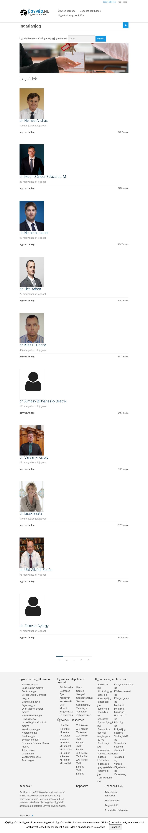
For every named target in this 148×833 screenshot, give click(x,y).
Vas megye (28, 753)
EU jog (100, 739)
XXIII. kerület (80, 772)
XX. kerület (82, 756)
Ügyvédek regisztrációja (71, 15)
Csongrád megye (31, 701)
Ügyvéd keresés (67, 11)
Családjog (102, 712)
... (74, 659)
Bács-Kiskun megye (32, 687)
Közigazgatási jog (120, 700)
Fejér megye (28, 705)
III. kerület (65, 732)
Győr (62, 704)
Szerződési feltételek (116, 810)
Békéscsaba (66, 687)
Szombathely (82, 704)
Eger (62, 694)
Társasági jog (119, 759)
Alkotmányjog (103, 691)
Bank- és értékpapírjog (103, 696)
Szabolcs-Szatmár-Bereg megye (35, 745)
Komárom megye (31, 729)
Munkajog (119, 712)
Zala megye (28, 760)
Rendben (115, 827)
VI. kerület (65, 742)
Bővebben (25, 815)
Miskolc (64, 708)
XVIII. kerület (80, 748)
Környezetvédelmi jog (120, 686)
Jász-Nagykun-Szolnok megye (34, 724)
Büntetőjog (103, 708)
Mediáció (119, 705)
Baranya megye (30, 684)
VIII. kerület (66, 749)
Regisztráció (123, 2)
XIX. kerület (82, 753)
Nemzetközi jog (120, 717)
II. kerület (64, 728)
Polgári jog (119, 729)
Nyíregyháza (66, 715)
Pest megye (28, 736)
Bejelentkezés (109, 2)
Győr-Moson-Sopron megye (32, 710)
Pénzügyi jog (119, 724)
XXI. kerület (82, 759)
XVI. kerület (82, 735)
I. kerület (64, 725)
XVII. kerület (80, 741)
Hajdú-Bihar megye (32, 715)
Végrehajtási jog (120, 769)
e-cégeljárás (102, 717)
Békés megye (29, 691)
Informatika (103, 750)
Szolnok (80, 701)
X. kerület (64, 756)
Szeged (80, 694)
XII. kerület (65, 763)
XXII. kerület (80, 765)
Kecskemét (66, 701)
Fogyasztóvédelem (103, 753)
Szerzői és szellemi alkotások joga (120, 748)
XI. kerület (65, 759)
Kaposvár (65, 697)
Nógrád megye (29, 732)
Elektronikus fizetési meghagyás (103, 733)
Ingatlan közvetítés (103, 759)
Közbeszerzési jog (120, 693)
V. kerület (64, 739)
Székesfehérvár (82, 697)
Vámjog (118, 763)
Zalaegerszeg (82, 715)
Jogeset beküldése (90, 11)
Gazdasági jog (103, 745)
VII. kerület (65, 746)
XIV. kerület (82, 728)
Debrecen (65, 690)
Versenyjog (120, 774)
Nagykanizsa (66, 711)
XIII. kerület (82, 725)
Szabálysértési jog (120, 738)
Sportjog (118, 732)
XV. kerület (81, 732)
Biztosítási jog (103, 703)
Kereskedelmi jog (103, 779)
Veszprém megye (31, 757)
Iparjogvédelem (103, 767)
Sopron (80, 690)
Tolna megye (28, 750)
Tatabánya (81, 708)
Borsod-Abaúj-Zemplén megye (34, 696)
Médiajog (119, 708)
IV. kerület (65, 735)
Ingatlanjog (103, 763)
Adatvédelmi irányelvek (111, 794)
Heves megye (29, 719)
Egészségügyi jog (103, 724)
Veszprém (81, 711)
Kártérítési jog (103, 772)
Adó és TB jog (103, 686)
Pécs (79, 687)
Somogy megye (30, 739)
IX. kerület (65, 753)
